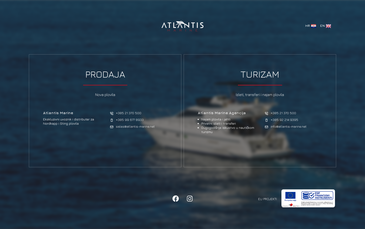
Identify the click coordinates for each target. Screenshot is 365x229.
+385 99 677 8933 (127, 120)
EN (325, 26)
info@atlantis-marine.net (286, 126)
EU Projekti (267, 199)
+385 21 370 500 (125, 113)
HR (310, 26)
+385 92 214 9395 (281, 120)
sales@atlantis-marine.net (132, 126)
